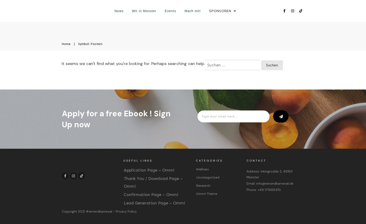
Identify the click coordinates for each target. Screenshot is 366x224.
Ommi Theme (206, 194)
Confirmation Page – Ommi (151, 194)
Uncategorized (207, 177)
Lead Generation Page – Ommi (154, 203)
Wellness (202, 169)
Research (203, 186)
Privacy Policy (126, 211)
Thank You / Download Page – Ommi (153, 182)
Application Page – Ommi (149, 170)
